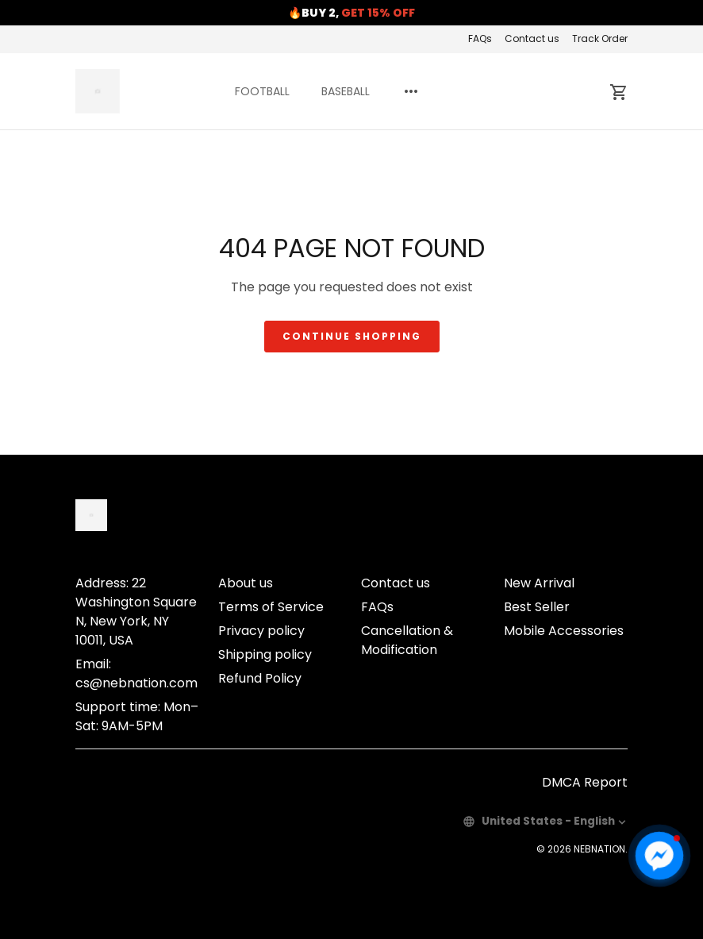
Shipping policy (265, 654)
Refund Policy (260, 678)
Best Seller (537, 607)
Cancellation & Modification (407, 640)
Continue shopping (351, 336)
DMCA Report (585, 782)
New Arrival (539, 583)
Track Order (600, 38)
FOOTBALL (262, 91)
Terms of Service (271, 607)
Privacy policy (261, 631)
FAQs (480, 38)
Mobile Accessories (564, 631)
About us (245, 583)
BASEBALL (345, 91)
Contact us (532, 38)
